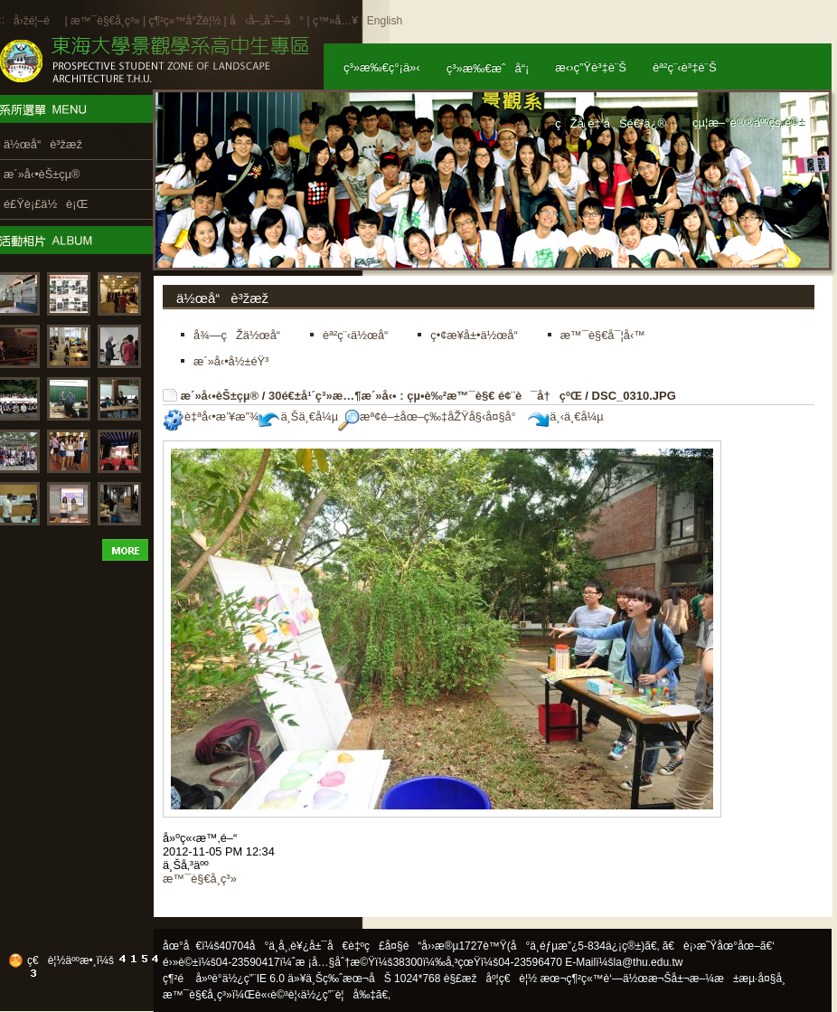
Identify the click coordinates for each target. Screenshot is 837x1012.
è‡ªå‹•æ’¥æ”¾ (211, 416)
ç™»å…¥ (335, 20)
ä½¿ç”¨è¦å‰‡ (338, 994)
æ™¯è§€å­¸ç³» (107, 20)
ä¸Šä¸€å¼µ (298, 416)
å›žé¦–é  (37, 20)
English (384, 20)
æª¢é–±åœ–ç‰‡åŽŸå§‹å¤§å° (431, 416)
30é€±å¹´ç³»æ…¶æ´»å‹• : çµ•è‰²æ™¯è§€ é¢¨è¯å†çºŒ (425, 395)
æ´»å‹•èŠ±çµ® (220, 395)
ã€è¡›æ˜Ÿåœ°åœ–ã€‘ (719, 946)
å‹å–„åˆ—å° (267, 20)
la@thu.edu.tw (648, 962)
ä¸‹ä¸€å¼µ (565, 416)
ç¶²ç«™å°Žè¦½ (184, 20)
